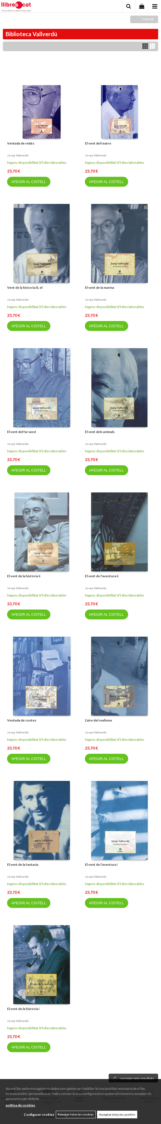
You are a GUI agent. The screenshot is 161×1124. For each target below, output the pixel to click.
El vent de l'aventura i (101, 864)
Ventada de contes (21, 720)
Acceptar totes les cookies (117, 1114)
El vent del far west (21, 432)
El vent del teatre (98, 143)
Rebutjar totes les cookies (76, 1114)
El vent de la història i (23, 1009)
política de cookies (20, 1105)
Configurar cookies (39, 1114)
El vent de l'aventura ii (101, 576)
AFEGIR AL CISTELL (28, 182)
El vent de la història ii (23, 576)
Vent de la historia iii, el (24, 287)
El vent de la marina (99, 287)
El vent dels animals (100, 432)
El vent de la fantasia (22, 864)
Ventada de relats (20, 143)
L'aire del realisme (98, 720)
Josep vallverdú (18, 155)
